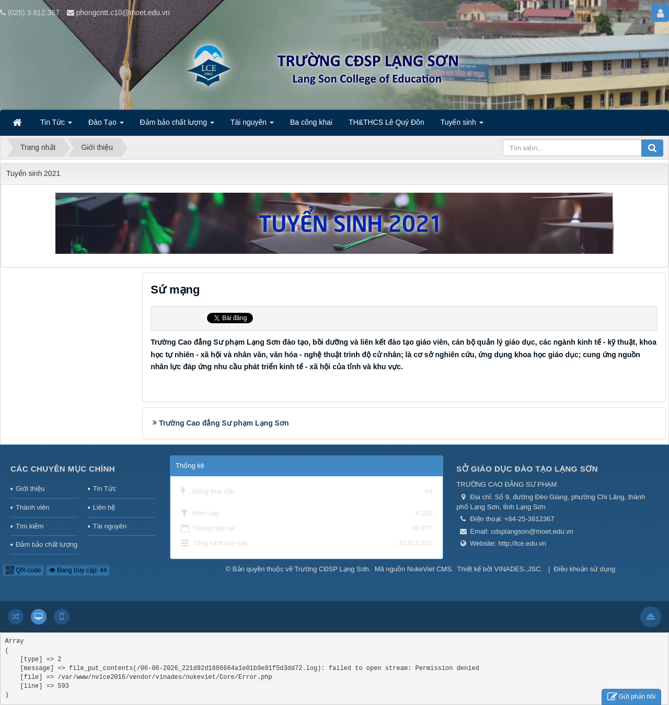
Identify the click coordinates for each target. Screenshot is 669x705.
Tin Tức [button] (56, 125)
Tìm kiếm (29, 526)
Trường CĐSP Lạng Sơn (331, 569)
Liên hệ (104, 507)
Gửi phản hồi (631, 697)
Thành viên (32, 507)
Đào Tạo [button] (106, 125)
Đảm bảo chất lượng (46, 544)
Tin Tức (104, 488)
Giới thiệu (30, 488)
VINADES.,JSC (517, 569)
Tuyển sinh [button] (462, 125)
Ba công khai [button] (311, 122)
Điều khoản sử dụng (585, 569)
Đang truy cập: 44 (78, 570)
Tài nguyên (109, 526)
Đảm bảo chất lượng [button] (177, 125)
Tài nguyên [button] (252, 125)
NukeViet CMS (429, 569)
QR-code (23, 570)
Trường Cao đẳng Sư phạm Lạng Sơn (224, 423)
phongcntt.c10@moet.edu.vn (123, 12)
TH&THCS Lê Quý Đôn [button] (386, 122)
